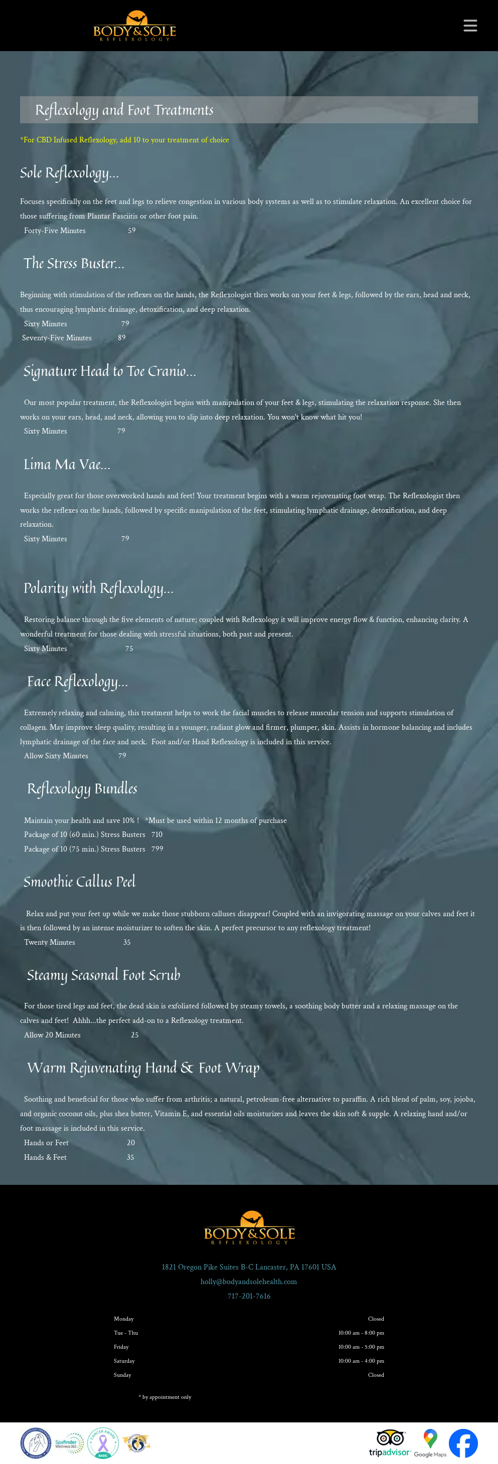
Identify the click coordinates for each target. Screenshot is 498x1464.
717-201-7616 (249, 1296)
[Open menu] (470, 25)
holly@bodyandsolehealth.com (249, 1282)
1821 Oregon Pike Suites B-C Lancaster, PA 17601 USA (249, 1267)
